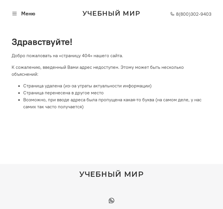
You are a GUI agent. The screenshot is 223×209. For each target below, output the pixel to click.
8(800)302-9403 (190, 14)
